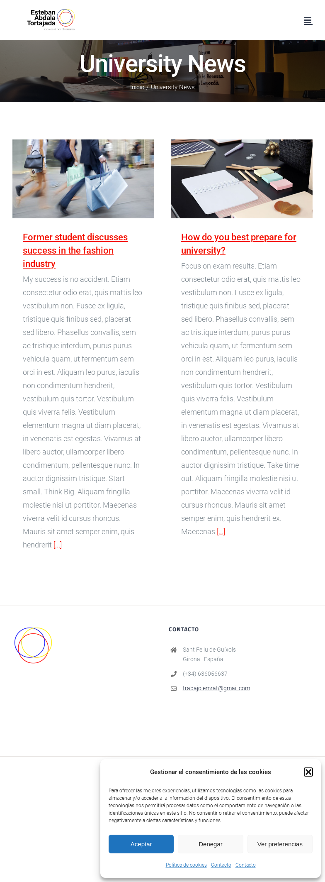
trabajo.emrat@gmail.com (216, 688)
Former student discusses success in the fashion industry (75, 250)
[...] (57, 544)
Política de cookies (186, 865)
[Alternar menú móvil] (308, 20)
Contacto (221, 865)
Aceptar (141, 844)
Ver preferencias (280, 844)
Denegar (211, 844)
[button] (308, 772)
